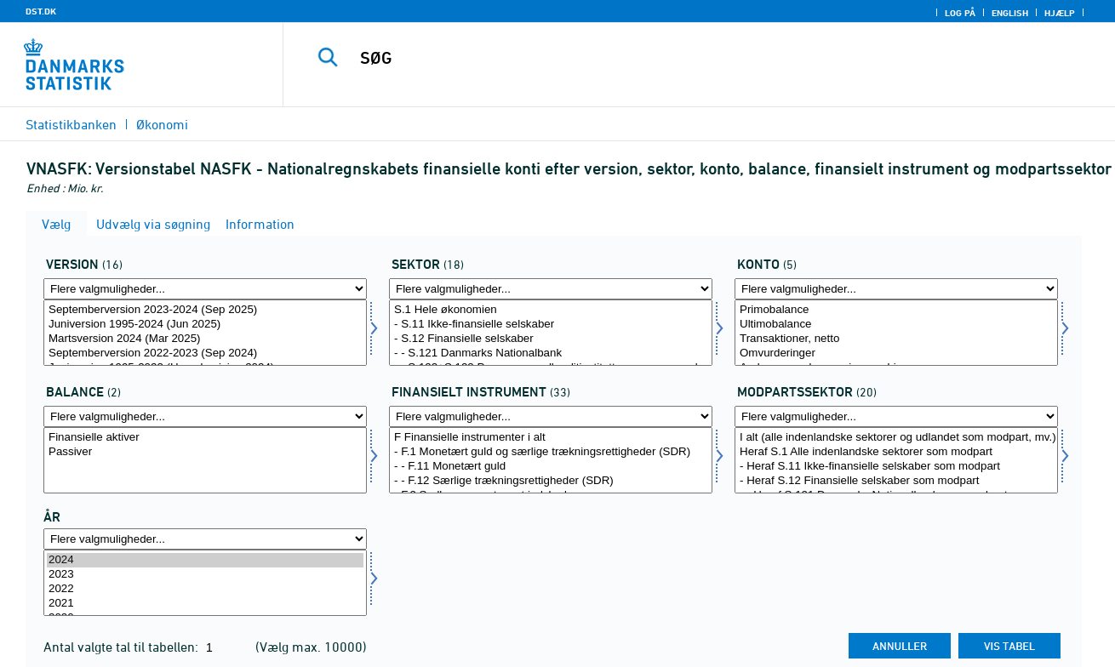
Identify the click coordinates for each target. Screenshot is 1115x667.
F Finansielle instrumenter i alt (550, 437)
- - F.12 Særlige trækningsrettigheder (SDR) (550, 481)
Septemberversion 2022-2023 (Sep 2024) (205, 353)
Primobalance (896, 310)
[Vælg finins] (550, 460)
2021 (205, 603)
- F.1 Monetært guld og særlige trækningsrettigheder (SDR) (550, 452)
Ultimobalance (896, 324)
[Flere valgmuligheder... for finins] (550, 416)
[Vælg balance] (205, 460)
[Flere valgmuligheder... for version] (205, 288)
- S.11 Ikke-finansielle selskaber (550, 324)
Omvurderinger (896, 353)
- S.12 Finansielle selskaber (550, 339)
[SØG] (681, 58)
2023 (205, 574)
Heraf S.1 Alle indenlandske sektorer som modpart (896, 452)
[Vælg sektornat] (550, 332)
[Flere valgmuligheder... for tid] (205, 539)
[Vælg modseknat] (896, 460)
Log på (960, 13)
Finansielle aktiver (205, 437)
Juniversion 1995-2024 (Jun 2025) (205, 324)
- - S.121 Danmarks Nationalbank (550, 353)
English (1010, 13)
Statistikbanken (71, 124)
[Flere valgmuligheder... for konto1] (896, 288)
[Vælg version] (205, 332)
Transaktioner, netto (896, 339)
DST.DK (41, 11)
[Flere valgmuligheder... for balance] (205, 416)
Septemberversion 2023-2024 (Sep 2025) (205, 310)
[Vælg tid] (205, 583)
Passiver (205, 452)
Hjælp (1059, 13)
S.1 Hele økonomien (550, 310)
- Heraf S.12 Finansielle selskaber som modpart (896, 481)
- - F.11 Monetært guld (550, 466)
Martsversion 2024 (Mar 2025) (205, 339)
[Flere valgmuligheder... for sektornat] (550, 288)
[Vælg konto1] (896, 332)
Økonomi (162, 124)
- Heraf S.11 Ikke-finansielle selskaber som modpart (896, 466)
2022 (205, 589)
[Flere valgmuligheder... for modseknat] (896, 416)
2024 (205, 560)
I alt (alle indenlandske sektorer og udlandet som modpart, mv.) (896, 437)
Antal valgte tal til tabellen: (122, 646)
